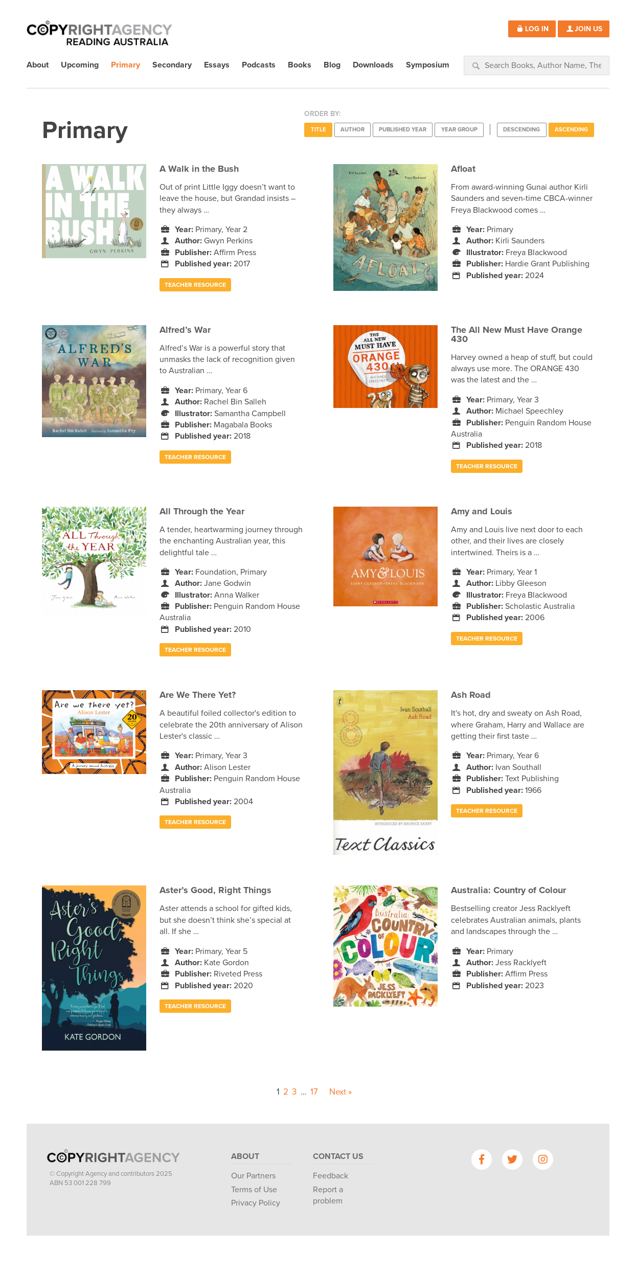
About (245, 1156)
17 (314, 1092)
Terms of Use (254, 1190)
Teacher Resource (195, 284)
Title (318, 129)
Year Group (459, 129)
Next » (340, 1092)
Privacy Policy (255, 1203)
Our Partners (253, 1176)
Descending (521, 129)
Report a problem (328, 1195)
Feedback (330, 1176)
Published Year (402, 129)
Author (352, 129)
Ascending (571, 129)
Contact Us (338, 1156)
